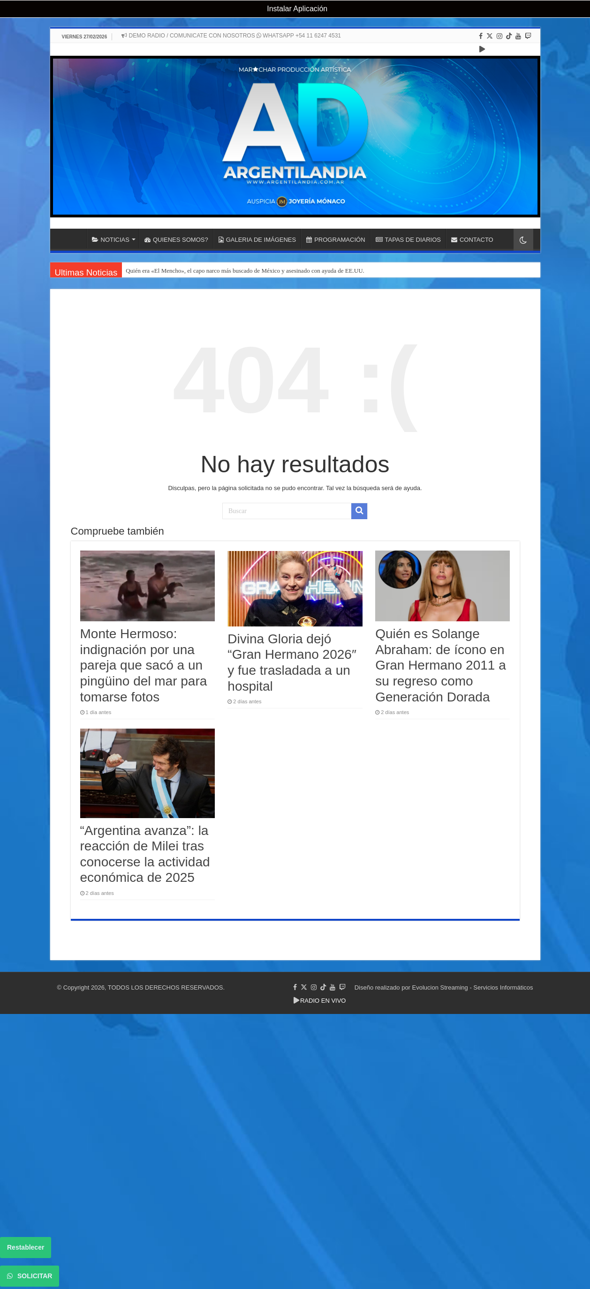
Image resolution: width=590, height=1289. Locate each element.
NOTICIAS (110, 239)
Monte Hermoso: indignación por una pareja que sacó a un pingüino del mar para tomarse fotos (143, 665)
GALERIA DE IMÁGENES (257, 239)
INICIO (74, 238)
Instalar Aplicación (296, 9)
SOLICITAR (29, 1276)
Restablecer (25, 1247)
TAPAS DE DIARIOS (408, 239)
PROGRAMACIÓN (335, 239)
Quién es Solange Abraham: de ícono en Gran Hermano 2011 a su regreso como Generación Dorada (440, 665)
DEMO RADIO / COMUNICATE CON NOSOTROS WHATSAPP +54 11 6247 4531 (231, 35)
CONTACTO (472, 239)
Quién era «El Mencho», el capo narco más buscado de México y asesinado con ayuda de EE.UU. (245, 270)
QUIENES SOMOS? (176, 239)
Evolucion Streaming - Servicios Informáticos (472, 987)
